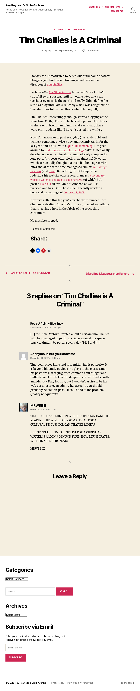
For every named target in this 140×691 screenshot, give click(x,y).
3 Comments (93, 51)
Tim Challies (55, 85)
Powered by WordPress (83, 683)
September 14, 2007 (68, 51)
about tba (94, 6)
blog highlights (112, 6)
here (69, 172)
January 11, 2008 (88, 193)
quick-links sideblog (81, 147)
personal (80, 30)
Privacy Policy (59, 683)
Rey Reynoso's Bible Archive (26, 5)
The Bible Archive (61, 93)
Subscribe (15, 658)
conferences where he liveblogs (65, 151)
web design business (44, 172)
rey (48, 51)
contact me (117, 11)
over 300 (61, 185)
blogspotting (63, 30)
